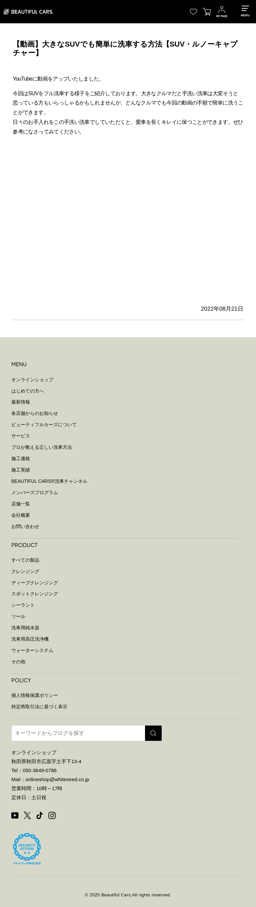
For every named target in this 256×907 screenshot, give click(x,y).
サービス (20, 436)
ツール (18, 616)
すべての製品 (25, 560)
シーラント (23, 605)
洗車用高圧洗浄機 (30, 639)
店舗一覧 (20, 503)
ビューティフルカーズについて (44, 424)
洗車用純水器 (25, 627)
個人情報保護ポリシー (34, 695)
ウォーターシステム (32, 650)
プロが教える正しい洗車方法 (41, 447)
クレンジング (25, 571)
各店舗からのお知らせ (34, 413)
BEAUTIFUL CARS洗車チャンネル (49, 481)
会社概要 (20, 515)
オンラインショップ (32, 379)
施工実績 (20, 469)
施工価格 (20, 458)
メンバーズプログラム (34, 492)
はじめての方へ (27, 391)
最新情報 (20, 402)
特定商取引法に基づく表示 (39, 706)
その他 (18, 661)
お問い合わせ (25, 526)
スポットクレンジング (34, 593)
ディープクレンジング (34, 582)
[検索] (153, 733)
